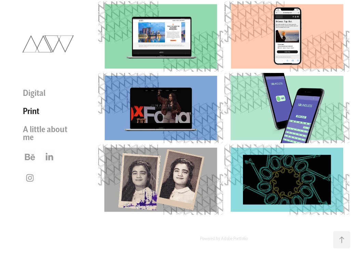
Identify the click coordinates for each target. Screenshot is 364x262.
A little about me (45, 133)
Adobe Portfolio (234, 238)
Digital (34, 92)
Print (31, 110)
